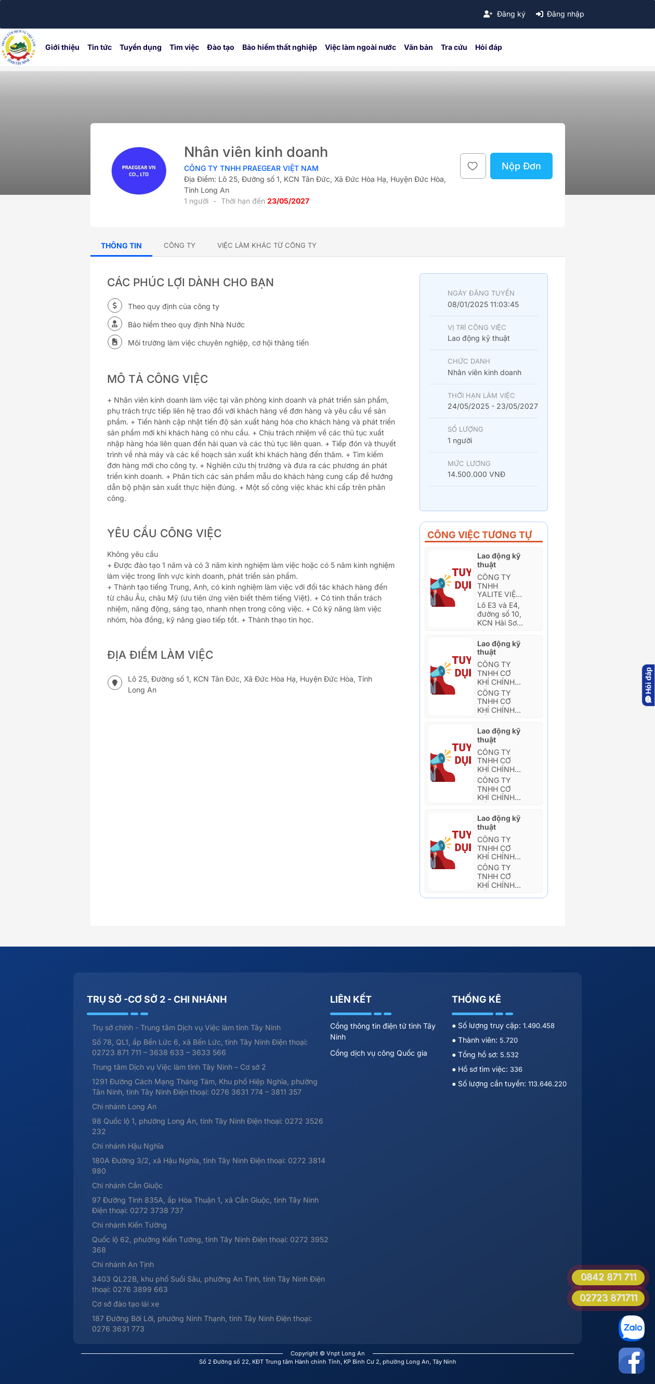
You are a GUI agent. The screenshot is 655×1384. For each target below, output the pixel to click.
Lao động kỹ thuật (498, 560)
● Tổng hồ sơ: (476, 1054)
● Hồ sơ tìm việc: (481, 1068)
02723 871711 (608, 1297)
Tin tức (99, 47)
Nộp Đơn (521, 166)
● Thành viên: (476, 1039)
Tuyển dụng (141, 47)
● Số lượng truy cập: (487, 1025)
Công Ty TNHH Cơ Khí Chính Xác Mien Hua (496, 681)
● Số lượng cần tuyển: (490, 1083)
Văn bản (418, 47)
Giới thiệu (62, 47)
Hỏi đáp (488, 47)
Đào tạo (220, 47)
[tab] (179, 245)
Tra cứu (454, 47)
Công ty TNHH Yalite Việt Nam (498, 590)
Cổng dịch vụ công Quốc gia (378, 1052)
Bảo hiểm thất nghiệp (279, 47)
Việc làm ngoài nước (360, 47)
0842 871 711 (608, 1276)
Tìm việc (184, 47)
